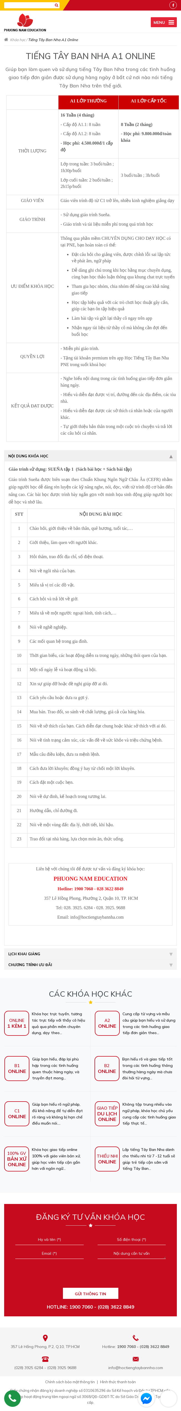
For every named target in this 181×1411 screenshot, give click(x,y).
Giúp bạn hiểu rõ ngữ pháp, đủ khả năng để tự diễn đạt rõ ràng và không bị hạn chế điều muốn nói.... (43, 1113)
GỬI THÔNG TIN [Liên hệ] (90, 1293)
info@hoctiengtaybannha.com (135, 1367)
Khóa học (17, 39)
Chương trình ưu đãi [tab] (90, 964)
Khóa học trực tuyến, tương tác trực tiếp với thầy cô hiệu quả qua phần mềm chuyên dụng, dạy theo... (44, 1023)
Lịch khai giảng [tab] (90, 954)
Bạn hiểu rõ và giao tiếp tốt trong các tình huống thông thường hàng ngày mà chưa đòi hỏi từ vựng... (134, 1068)
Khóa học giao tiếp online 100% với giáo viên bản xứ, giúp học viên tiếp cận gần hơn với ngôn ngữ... (42, 1159)
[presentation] (90, 1275)
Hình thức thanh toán (118, 1382)
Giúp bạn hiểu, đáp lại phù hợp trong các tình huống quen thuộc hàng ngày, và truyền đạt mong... (41, 1068)
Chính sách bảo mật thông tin (70, 1382)
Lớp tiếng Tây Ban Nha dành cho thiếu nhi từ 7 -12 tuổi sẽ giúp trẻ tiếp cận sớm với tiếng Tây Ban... (135, 1159)
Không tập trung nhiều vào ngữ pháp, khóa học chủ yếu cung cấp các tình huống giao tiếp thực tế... (135, 1113)
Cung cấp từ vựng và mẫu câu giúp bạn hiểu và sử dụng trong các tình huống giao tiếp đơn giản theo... (135, 1023)
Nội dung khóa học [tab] (90, 456)
